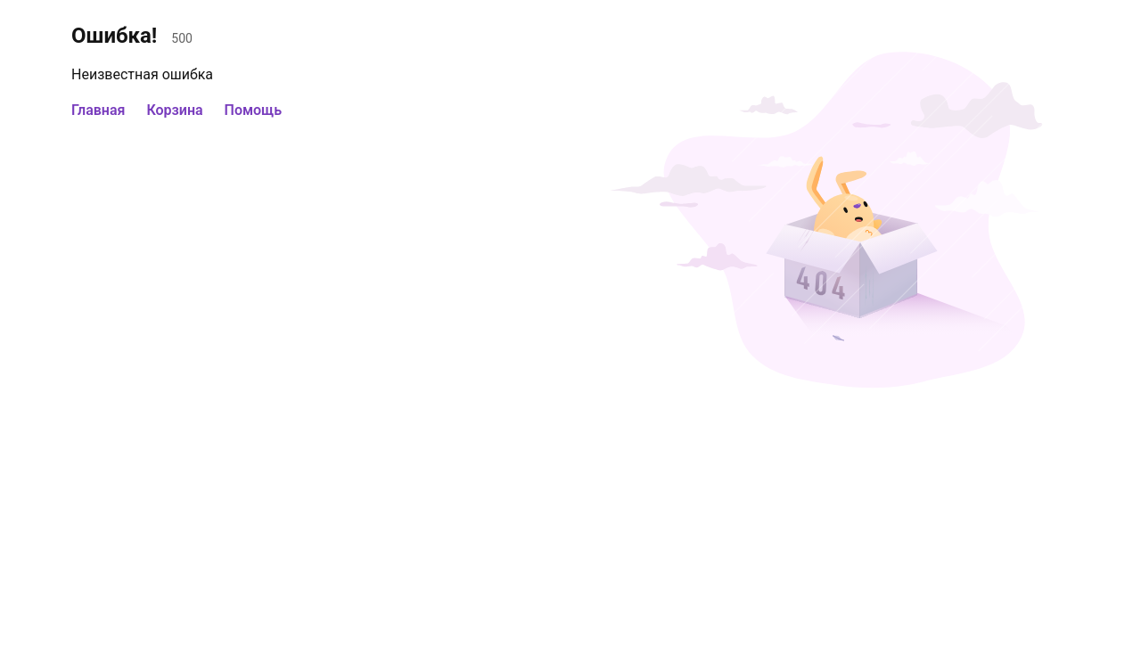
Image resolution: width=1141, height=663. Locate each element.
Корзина (174, 110)
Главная (98, 110)
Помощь (253, 110)
